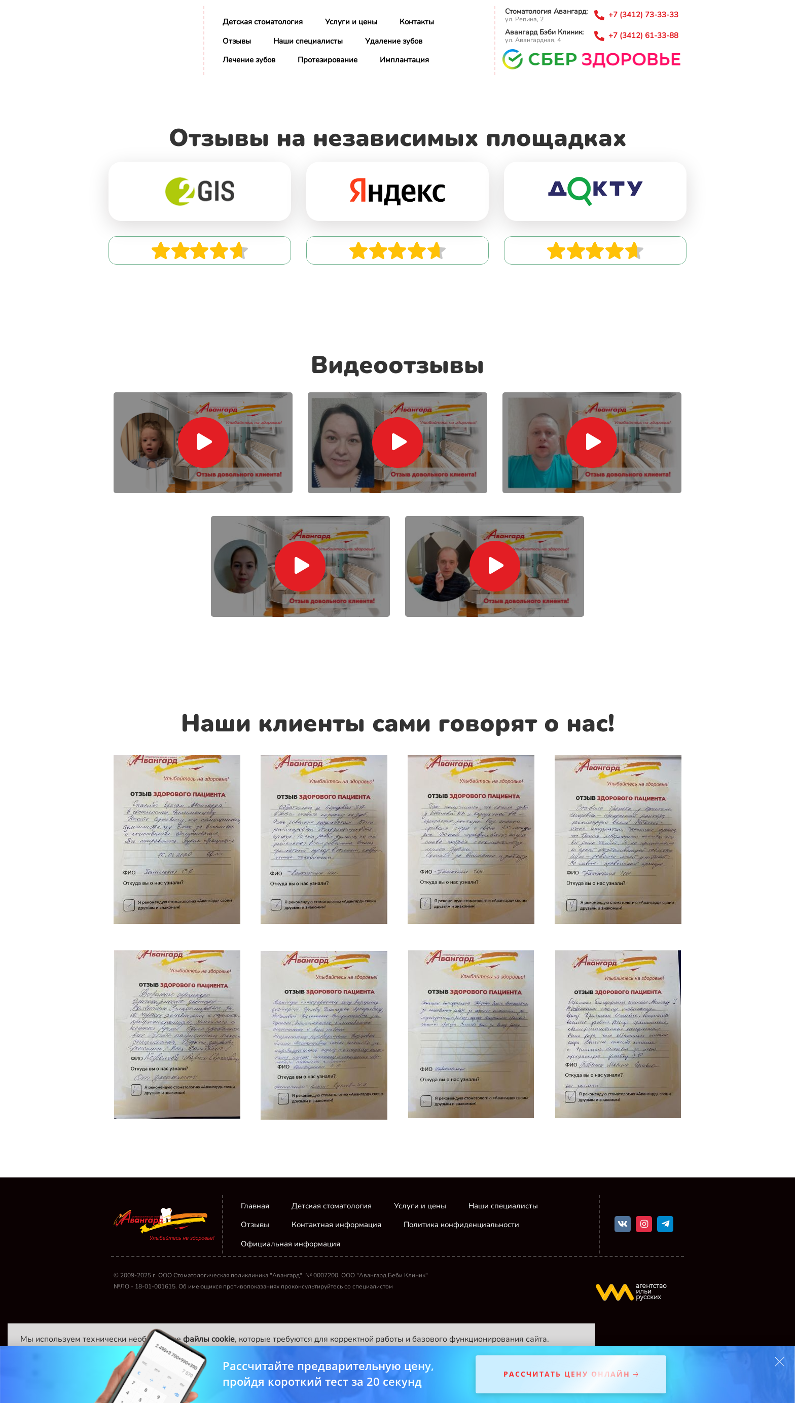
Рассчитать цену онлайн (566, 1374)
